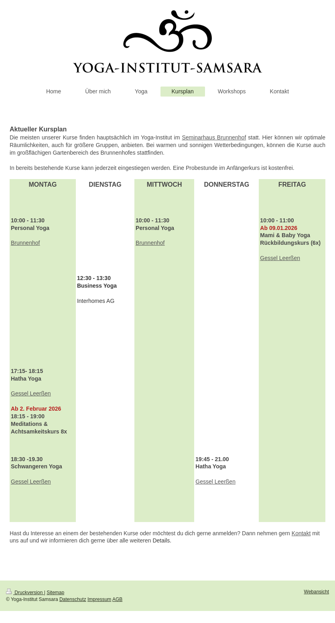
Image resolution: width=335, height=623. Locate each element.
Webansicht (316, 592)
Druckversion (25, 592)
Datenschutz (72, 599)
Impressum (99, 599)
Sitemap (55, 592)
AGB (117, 599)
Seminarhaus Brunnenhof (214, 137)
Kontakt (301, 533)
